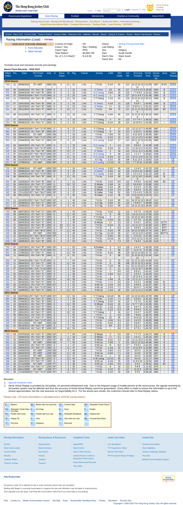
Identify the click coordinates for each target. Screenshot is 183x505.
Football (159, 7)
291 (7, 274)
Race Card (18, 34)
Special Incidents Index (20, 382)
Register (135, 10)
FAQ (144, 10)
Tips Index (77, 466)
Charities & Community (128, 16)
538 (7, 176)
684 (7, 299)
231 (7, 189)
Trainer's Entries (44, 34)
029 (7, 241)
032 (7, 328)
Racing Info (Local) (40, 21)
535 (7, 263)
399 (7, 309)
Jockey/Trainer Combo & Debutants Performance (84, 457)
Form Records (35, 47)
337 (7, 228)
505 (7, 140)
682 (7, 131)
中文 (99, 11)
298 (7, 361)
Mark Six (160, 10)
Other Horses (35, 51)
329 (7, 271)
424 (7, 268)
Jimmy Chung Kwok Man (131, 44)
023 (7, 205)
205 (7, 233)
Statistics (86, 34)
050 (7, 159)
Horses (129, 34)
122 (7, 236)
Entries (8, 34)
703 (7, 337)
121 (7, 282)
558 (7, 217)
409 (7, 98)
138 (7, 195)
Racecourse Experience (20, 16)
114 (7, 119)
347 (7, 148)
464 (7, 181)
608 (7, 255)
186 (7, 276)
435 (7, 222)
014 (7, 122)
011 (7, 162)
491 (7, 220)
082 (7, 325)
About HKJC (158, 16)
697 (7, 250)
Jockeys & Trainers (116, 34)
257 (7, 187)
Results (95, 34)
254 (7, 106)
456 (7, 307)
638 (7, 214)
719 (7, 129)
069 (7, 287)
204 (7, 366)
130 (7, 157)
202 (7, 320)
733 (7, 168)
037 (7, 203)
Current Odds (30, 34)
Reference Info (74, 34)
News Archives (45, 448)
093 (7, 372)
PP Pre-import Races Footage (121, 456)
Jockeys (42, 459)
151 (7, 279)
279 (7, 230)
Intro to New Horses (82, 452)
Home (90, 11)
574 (7, 137)
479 (7, 350)
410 (7, 184)
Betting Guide (99, 24)
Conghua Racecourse (80, 24)
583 (7, 342)
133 (7, 369)
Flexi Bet (146, 456)
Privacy (102, 500)
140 (7, 114)
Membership (98, 16)
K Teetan (98, 90)
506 (7, 304)
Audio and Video (110, 21)
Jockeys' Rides (60, 34)
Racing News (81, 21)
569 (7, 260)
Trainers (42, 463)
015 (7, 290)
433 (7, 145)
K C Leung (99, 92)
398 (7, 356)
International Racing (129, 21)
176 (7, 154)
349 (7, 358)
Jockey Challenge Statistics (154, 452)
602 (7, 90)
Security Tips (125, 500)
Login (127, 10)
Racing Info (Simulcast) (62, 21)
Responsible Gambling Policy (83, 500)
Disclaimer (112, 500)
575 (7, 92)
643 (7, 252)
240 (7, 317)
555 (7, 301)
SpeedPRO (78, 444)
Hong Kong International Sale (54, 24)
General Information (151, 444)
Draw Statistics (148, 448)
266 (7, 364)
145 (7, 323)
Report (103, 34)
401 (7, 225)
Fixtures (156, 34)
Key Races (95, 21)
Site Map (56, 500)
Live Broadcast (114, 444)
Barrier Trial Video (115, 452)
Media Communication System (155, 459)
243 (7, 151)
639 (7, 174)
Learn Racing (114, 24)
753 (7, 247)
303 (7, 315)
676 (7, 171)
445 (7, 95)
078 (7, 200)
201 (7, 109)
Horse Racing (162, 5)
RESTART (127, 24)
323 (7, 103)
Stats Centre (78, 448)
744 (7, 84)
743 (7, 211)
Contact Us (15, 500)
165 (7, 192)
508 (7, 348)
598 (7, 134)
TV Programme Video (117, 448)
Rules (65, 500)
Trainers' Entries (11, 463)
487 (7, 266)
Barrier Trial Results (143, 34)
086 (7, 284)
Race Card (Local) (12, 448)
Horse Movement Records (84, 462)
